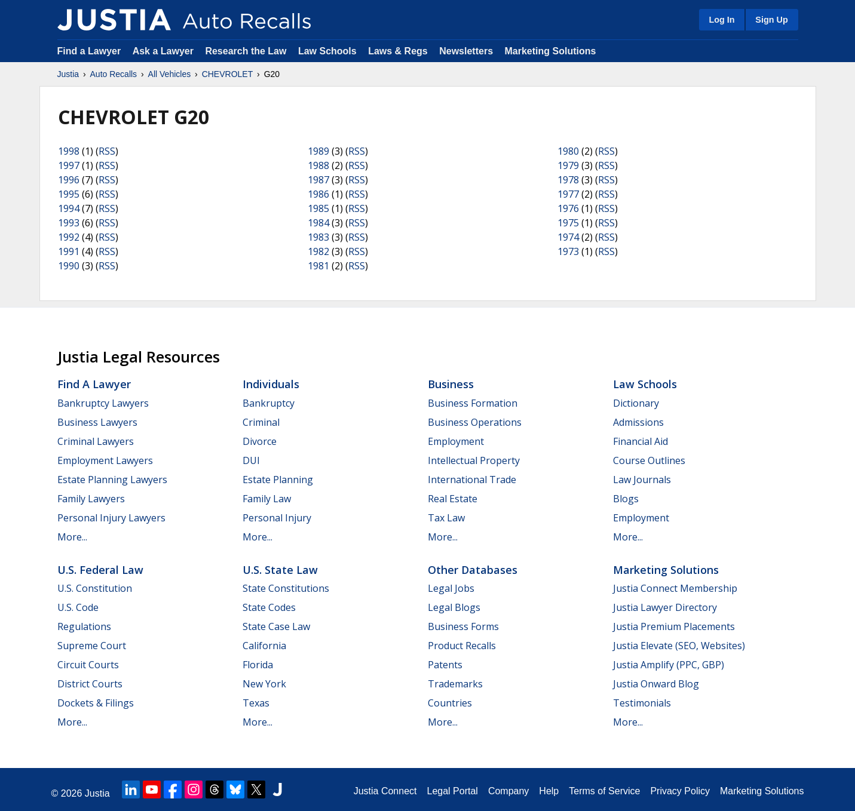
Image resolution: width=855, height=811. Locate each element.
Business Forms (463, 626)
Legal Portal (452, 791)
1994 (68, 208)
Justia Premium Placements (674, 626)
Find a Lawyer (89, 51)
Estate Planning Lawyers (112, 479)
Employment (456, 441)
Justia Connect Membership (675, 588)
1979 (568, 165)
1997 (68, 165)
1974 (568, 237)
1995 (68, 194)
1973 (568, 251)
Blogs (626, 498)
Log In (721, 19)
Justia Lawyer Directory (665, 607)
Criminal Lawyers (95, 441)
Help (549, 791)
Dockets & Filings (95, 702)
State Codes (269, 607)
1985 (318, 208)
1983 (318, 237)
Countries (450, 702)
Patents (445, 664)
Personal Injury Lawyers (111, 517)
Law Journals (642, 479)
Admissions (638, 422)
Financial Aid (640, 441)
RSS (107, 151)
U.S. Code (78, 607)
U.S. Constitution (94, 588)
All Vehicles (169, 74)
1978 (568, 179)
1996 (68, 179)
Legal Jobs (451, 588)
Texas (256, 702)
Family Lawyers (91, 498)
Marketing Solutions (550, 51)
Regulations (84, 626)
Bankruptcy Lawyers (103, 403)
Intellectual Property (474, 460)
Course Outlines (649, 460)
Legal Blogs (454, 607)
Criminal (261, 422)
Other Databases (472, 570)
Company (508, 791)
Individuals (271, 384)
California (264, 645)
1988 (318, 165)
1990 (68, 265)
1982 (318, 251)
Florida (258, 664)
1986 (318, 194)
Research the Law (245, 51)
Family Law (267, 498)
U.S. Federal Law (100, 570)
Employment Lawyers (105, 460)
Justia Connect (385, 791)
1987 (318, 179)
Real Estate (452, 498)
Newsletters (466, 51)
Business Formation (472, 403)
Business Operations (475, 422)
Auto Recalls (113, 74)
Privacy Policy (680, 791)
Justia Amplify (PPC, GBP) (668, 664)
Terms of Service (604, 791)
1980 (568, 151)
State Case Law (276, 626)
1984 (318, 222)
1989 (318, 151)
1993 (68, 222)
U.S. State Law (280, 570)
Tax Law (446, 517)
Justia (68, 74)
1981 (318, 265)
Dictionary (636, 403)
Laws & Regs (398, 51)
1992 (68, 237)
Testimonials (642, 702)
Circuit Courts (88, 664)
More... (72, 536)
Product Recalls (462, 645)
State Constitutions (286, 588)
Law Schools (327, 51)
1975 (568, 222)
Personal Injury (277, 517)
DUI (251, 460)
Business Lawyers (97, 422)
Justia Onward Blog (656, 683)
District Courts (89, 683)
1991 (68, 251)
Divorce (260, 441)
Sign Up (771, 19)
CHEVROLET (227, 74)
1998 (68, 151)
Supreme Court (91, 645)
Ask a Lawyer (165, 51)
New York (264, 683)
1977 (568, 194)
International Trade (472, 479)
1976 (568, 208)
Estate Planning (278, 479)
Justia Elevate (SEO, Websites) (679, 645)
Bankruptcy (269, 403)
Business (451, 384)
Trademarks (455, 683)
